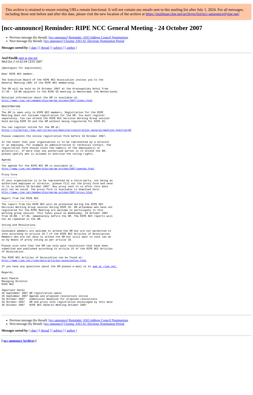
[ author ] (71, 47)
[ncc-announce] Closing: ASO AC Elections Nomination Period (83, 41)
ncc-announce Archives (18, 390)
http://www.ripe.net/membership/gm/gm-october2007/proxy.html (47, 217)
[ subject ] (58, 47)
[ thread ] (45, 47)
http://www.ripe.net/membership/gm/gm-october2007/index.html (47, 107)
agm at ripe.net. (105, 306)
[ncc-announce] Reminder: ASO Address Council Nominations (88, 37)
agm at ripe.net (28, 58)
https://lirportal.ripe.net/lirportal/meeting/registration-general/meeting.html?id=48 (66, 143)
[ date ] (33, 47)
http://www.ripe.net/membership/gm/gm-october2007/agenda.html (48, 189)
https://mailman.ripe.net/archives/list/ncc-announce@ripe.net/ (192, 14)
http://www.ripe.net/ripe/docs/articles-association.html (44, 299)
